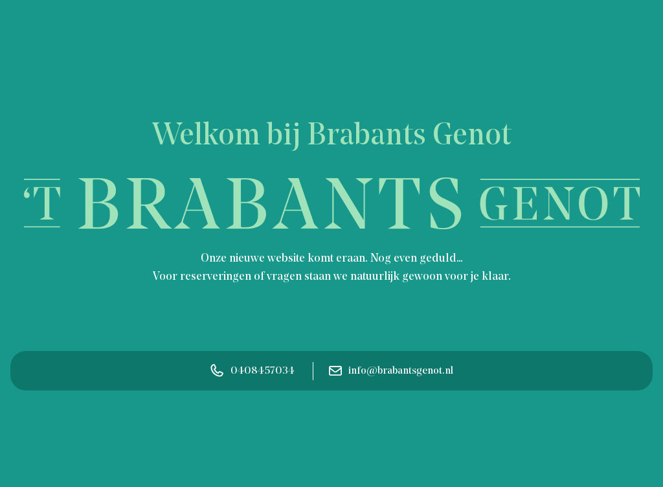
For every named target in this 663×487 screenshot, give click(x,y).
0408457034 (252, 371)
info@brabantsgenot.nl (391, 371)
